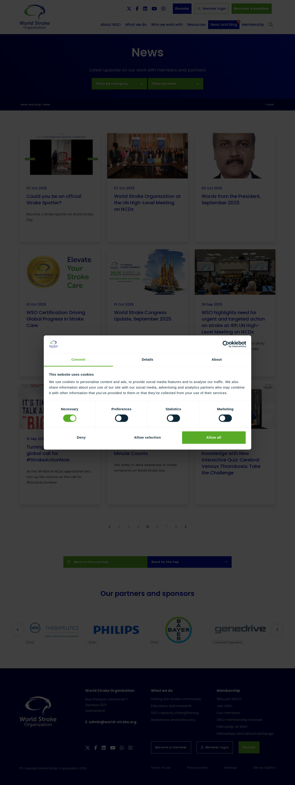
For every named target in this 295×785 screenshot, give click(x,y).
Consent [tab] (78, 359)
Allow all (213, 437)
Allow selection (147, 437)
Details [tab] (147, 359)
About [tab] (217, 359)
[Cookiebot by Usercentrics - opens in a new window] (226, 344)
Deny (81, 437)
